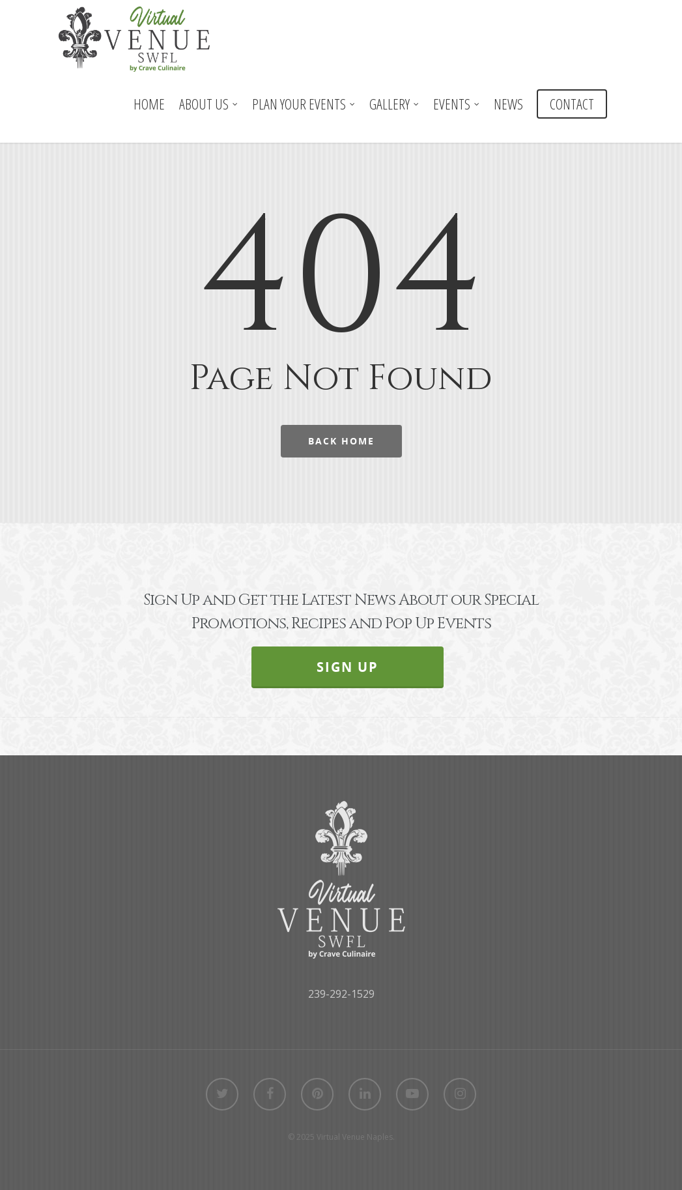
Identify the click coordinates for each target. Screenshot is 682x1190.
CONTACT (572, 103)
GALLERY (394, 104)
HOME (149, 103)
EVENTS (457, 104)
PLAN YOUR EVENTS (304, 104)
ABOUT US (209, 104)
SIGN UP (347, 667)
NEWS (508, 103)
